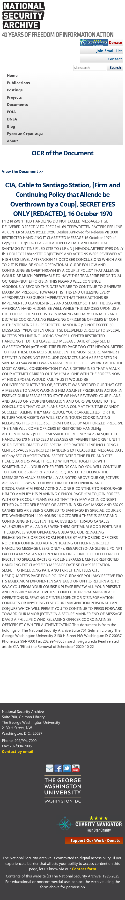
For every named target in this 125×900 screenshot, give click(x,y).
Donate (115, 42)
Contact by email (17, 751)
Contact (115, 58)
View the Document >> (23, 171)
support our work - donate (95, 840)
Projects (14, 97)
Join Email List (109, 50)
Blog (11, 126)
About (12, 140)
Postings (14, 90)
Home (12, 75)
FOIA (11, 111)
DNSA (12, 119)
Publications (18, 82)
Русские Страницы (25, 133)
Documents (17, 104)
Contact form (84, 868)
